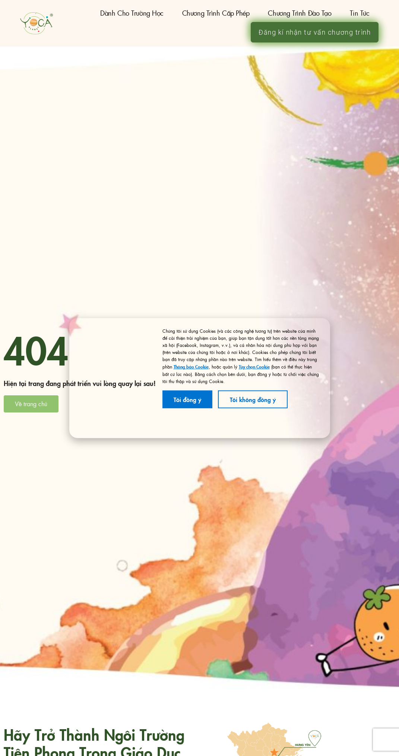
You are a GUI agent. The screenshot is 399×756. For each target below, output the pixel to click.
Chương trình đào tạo (299, 13)
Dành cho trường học (131, 13)
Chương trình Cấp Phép (216, 13)
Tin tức (359, 13)
